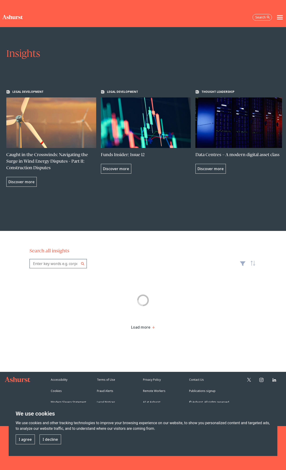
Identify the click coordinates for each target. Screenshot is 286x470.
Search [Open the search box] (262, 17)
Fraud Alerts (105, 391)
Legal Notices (106, 402)
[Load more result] (140, 327)
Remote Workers (154, 391)
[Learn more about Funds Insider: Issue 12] (146, 132)
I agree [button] (25, 439)
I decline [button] (50, 439)
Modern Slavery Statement (68, 402)
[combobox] (58, 263)
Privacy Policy (152, 380)
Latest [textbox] (252, 266)
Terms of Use (106, 380)
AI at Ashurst (151, 402)
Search (82, 264)
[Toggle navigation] (280, 17)
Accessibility (59, 380)
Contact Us (196, 380)
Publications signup (202, 391)
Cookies (56, 391)
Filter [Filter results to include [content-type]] (243, 265)
